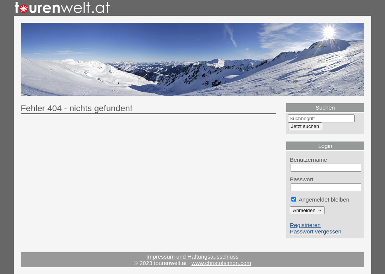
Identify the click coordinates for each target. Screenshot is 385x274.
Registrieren (305, 225)
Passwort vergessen (315, 231)
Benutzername (308, 160)
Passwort (302, 179)
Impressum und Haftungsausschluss (192, 256)
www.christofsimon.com (221, 263)
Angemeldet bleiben (320, 199)
